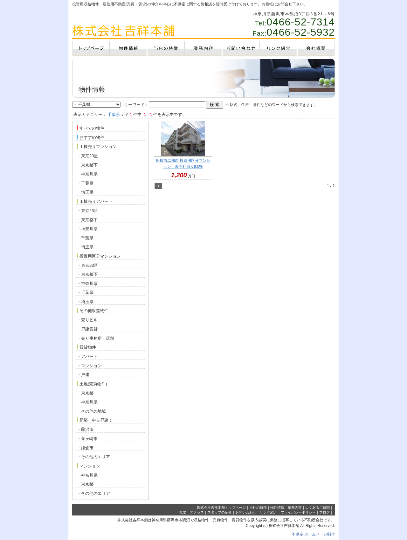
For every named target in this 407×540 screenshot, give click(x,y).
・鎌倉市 (85, 447)
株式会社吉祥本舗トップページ (221, 507)
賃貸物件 (86, 347)
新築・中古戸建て (95, 420)
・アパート (87, 356)
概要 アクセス (191, 512)
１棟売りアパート (95, 201)
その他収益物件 (92, 310)
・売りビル (87, 319)
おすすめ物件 (90, 137)
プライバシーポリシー (298, 512)
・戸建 (83, 374)
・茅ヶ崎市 (87, 438)
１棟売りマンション (97, 146)
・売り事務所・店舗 (95, 338)
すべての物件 (90, 128)
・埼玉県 (85, 192)
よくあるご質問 (317, 507)
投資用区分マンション (99, 256)
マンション (88, 465)
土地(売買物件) (92, 383)
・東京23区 (87, 155)
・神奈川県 (87, 174)
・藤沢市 (85, 429)
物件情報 (277, 507)
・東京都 (85, 393)
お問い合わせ (245, 512)
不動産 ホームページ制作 (313, 534)
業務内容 (295, 507)
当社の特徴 (258, 507)
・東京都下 (87, 165)
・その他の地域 (91, 411)
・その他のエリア (93, 456)
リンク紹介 (268, 512)
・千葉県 (85, 183)
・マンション (89, 365)
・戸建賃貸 (87, 329)
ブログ (324, 512)
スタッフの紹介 (219, 512)
